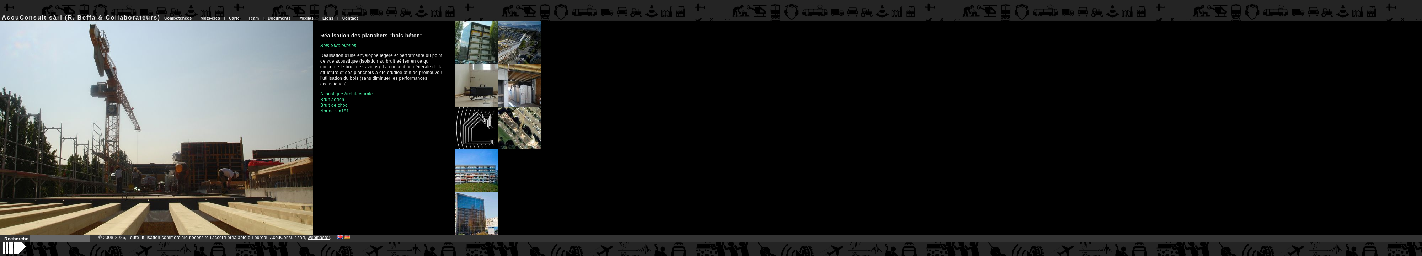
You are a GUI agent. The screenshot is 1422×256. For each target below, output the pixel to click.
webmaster (319, 237)
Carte (234, 18)
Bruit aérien (332, 99)
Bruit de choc (334, 105)
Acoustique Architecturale (346, 93)
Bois (324, 45)
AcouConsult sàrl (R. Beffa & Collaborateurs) (81, 17)
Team (253, 18)
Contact (350, 18)
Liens (327, 18)
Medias (306, 18)
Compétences (178, 18)
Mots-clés (210, 18)
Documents (279, 18)
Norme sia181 (334, 110)
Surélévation (344, 45)
